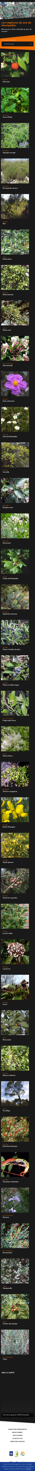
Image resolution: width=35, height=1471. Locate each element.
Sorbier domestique (10, 1323)
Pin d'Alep (6, 1110)
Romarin (6, 1217)
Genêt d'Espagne (9, 827)
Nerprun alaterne (9, 1075)
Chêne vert (7, 330)
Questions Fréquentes (17, 1429)
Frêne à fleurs (8, 756)
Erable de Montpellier (10, 578)
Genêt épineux (8, 862)
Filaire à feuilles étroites (11, 649)
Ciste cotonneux (9, 401)
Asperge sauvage (9, 152)
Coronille (6, 472)
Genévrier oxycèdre (10, 898)
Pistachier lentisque (10, 1146)
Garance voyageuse (10, 791)
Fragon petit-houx (9, 720)
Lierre (5, 1004)
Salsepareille (7, 1288)
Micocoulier (7, 1040)
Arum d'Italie (7, 117)
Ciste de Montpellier (10, 436)
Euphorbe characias (10, 614)
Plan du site (17, 1438)
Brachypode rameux (10, 188)
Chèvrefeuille (8, 365)
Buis (4, 223)
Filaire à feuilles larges (11, 685)
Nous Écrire (17, 1435)
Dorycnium (7, 543)
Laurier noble (7, 933)
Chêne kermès (8, 294)
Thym (5, 1359)
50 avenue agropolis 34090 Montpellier (16, 1415)
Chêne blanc (7, 259)
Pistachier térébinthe (10, 1181)
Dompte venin (8, 507)
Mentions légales (17, 1441)
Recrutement (17, 1432)
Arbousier (6, 81)
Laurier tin (6, 969)
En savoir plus (23, 1469)
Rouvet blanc (7, 1252)
